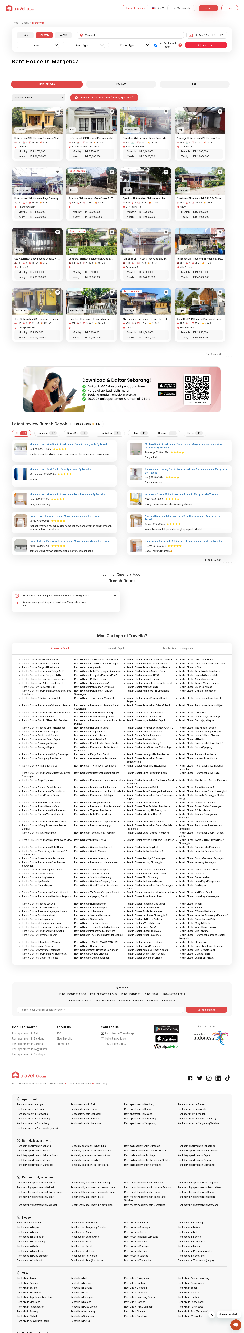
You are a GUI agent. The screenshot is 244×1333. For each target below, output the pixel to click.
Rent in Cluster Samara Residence (92, 915)
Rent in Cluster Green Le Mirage (195, 687)
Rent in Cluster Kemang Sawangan (197, 862)
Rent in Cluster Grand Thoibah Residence (96, 885)
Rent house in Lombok (190, 1246)
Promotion (62, 1043)
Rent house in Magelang (30, 1251)
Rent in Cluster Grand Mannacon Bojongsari (202, 858)
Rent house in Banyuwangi (31, 1241)
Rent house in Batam (82, 1241)
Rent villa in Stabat (27, 1316)
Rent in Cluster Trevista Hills (141, 739)
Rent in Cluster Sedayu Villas (89, 919)
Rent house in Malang (82, 1251)
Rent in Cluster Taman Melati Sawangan (200, 806)
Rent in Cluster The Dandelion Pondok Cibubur (98, 934)
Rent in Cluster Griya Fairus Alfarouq (93, 712)
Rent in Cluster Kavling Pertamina (92, 802)
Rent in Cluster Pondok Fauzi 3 (38, 716)
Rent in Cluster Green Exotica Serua (145, 821)
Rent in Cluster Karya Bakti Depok (92, 754)
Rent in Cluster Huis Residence (90, 903)
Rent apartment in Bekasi (30, 1109)
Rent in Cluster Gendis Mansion (90, 851)
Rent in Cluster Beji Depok (192, 885)
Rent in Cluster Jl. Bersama (88, 911)
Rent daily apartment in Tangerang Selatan (147, 1160)
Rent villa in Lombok (188, 1297)
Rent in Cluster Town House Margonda (94, 698)
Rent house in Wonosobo (137, 1260)
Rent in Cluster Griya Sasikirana (90, 735)
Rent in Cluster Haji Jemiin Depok (91, 727)
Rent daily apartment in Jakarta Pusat (91, 1155)
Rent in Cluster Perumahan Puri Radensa (44, 810)
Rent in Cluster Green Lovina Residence (43, 858)
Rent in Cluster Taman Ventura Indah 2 (42, 814)
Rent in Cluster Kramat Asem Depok (41, 739)
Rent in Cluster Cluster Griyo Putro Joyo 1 (200, 716)
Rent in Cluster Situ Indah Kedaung (92, 877)
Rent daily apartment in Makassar (35, 1164)
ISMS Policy (101, 1083)
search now (206, 45)
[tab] (66, 595)
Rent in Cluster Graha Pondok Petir (197, 919)
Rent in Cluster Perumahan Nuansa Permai (149, 659)
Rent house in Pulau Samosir (32, 1255)
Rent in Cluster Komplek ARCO (143, 675)
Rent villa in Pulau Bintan (84, 1306)
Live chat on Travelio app (118, 1033)
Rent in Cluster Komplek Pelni (142, 787)
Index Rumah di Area (80, 1000)
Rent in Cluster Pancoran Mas (38, 873)
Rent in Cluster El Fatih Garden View (41, 802)
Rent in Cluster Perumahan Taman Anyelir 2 (150, 727)
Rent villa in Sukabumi (82, 1316)
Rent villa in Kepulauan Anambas (34, 1297)
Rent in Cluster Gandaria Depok (90, 907)
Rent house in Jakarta (136, 1222)
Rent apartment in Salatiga (85, 1118)
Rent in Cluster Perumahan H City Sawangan (45, 754)
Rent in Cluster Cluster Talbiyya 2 (144, 931)
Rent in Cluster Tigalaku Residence (92, 810)
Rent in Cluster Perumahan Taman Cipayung (45, 927)
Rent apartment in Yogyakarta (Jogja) (37, 1128)
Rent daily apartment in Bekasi (33, 1150)
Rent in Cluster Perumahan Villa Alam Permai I (46, 705)
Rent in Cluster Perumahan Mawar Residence (46, 712)
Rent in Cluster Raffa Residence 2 (92, 679)
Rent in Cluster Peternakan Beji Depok (94, 716)
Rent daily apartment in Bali (85, 1160)
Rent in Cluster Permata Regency (39, 934)
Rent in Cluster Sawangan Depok (39, 743)
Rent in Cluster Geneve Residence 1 (93, 847)
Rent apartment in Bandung (28, 1038)
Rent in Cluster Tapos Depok (37, 885)
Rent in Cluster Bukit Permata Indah (93, 814)
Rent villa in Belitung (81, 1287)
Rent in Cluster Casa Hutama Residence (148, 832)
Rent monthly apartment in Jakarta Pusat (93, 1192)
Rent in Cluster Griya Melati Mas (39, 832)
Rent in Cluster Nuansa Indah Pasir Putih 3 (201, 743)
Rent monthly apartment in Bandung (90, 1182)
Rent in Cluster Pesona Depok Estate (41, 787)
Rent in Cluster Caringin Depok (38, 747)
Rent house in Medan (135, 1251)
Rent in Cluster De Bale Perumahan (197, 690)
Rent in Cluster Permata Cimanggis (93, 825)
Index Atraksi (151, 993)
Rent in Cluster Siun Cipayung (142, 877)
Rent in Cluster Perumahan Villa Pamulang (44, 821)
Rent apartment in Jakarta (27, 1043)
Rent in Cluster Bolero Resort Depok (146, 953)
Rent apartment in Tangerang (140, 1123)
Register (208, 8)
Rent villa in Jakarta (188, 1292)
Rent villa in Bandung (28, 1283)
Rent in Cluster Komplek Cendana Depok (200, 851)
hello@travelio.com (114, 1038)
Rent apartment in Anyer (30, 1104)
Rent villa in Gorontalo (135, 1292)
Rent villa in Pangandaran (30, 1306)
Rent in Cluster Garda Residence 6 (145, 911)
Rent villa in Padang (134, 1302)
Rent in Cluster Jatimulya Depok (91, 869)
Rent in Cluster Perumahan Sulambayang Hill (203, 791)
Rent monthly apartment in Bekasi (35, 1187)
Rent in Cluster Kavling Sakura (38, 877)
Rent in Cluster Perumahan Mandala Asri (96, 862)
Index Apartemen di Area (103, 993)
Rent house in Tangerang (84, 1222)
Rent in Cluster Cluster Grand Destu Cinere (96, 773)
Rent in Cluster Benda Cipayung (195, 747)
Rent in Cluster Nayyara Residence (145, 942)
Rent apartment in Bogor (84, 1109)
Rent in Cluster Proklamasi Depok (144, 881)
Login (229, 8)
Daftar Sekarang (206, 1009)
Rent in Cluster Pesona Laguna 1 (39, 903)
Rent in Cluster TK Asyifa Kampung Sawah (96, 892)
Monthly (44, 35)
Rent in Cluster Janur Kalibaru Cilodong (199, 735)
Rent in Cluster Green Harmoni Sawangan (96, 663)
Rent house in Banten (189, 1236)
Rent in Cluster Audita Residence (196, 679)
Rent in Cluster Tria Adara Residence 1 (42, 683)
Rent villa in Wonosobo (190, 1316)
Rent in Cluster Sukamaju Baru (195, 877)
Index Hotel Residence (131, 1000)
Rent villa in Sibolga (134, 1311)
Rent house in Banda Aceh (85, 1236)
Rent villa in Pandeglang (191, 1302)
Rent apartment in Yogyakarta (29, 1049)
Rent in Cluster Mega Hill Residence (40, 667)
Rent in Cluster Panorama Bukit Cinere (94, 931)
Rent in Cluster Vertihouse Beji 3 (144, 907)
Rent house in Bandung (190, 1222)
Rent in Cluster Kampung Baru (90, 731)
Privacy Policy (56, 1083)
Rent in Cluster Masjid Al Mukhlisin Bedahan (45, 720)
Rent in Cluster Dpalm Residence (144, 679)
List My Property (181, 8)
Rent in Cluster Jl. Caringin (193, 942)
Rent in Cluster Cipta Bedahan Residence (148, 806)
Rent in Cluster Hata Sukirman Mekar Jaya (149, 747)
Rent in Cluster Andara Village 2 (91, 953)
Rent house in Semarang (191, 1255)
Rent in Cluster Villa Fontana (194, 931)
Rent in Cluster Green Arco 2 (142, 927)
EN (159, 7)
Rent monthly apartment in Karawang (198, 1205)
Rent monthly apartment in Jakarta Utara (93, 1187)
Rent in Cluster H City (190, 667)
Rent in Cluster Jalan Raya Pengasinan (199, 881)
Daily (25, 35)
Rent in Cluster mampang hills (142, 687)
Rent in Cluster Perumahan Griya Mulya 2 (148, 705)
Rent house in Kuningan (136, 1246)
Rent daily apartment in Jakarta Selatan (145, 1150)
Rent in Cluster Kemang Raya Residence (43, 679)
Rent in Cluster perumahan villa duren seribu (150, 892)
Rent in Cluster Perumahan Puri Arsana (43, 931)
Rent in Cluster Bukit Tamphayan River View (97, 671)
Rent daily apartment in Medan (33, 1160)
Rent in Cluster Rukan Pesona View (40, 806)
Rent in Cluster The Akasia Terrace (197, 727)
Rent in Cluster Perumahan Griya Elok (94, 687)
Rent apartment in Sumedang (33, 1123)
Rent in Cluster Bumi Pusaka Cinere (41, 795)
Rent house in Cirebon (28, 1246)
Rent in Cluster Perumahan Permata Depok (150, 683)
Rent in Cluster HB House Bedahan (145, 919)
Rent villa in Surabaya (135, 1316)
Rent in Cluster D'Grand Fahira (194, 953)
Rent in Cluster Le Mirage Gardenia (197, 802)
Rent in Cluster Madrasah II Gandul (40, 735)
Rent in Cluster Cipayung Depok (91, 896)
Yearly (63, 35)
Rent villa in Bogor (187, 1287)
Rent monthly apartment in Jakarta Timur (39, 1192)
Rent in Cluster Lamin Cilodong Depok (199, 869)
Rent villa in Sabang (27, 1311)
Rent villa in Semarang (83, 1311)
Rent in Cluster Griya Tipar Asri (38, 780)
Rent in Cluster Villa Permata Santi (197, 950)
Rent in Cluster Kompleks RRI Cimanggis (148, 690)
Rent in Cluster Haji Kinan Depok (195, 892)
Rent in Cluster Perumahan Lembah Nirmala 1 (98, 791)
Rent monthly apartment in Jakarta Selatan (147, 1187)
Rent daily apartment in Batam (194, 1160)
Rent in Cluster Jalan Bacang (37, 946)
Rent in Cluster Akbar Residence (144, 934)
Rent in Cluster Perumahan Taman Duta (43, 791)
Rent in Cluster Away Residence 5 (197, 787)
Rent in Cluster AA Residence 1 (195, 810)
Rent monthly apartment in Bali (87, 1196)
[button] (66, 595)
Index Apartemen (130, 993)
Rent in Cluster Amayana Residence (41, 950)
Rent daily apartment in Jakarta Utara (91, 1150)
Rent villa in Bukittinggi (29, 1292)
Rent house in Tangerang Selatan (89, 1227)
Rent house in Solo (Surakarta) (87, 1260)
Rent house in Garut (81, 1246)
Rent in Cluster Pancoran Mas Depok (146, 903)
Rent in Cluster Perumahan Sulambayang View (47, 840)
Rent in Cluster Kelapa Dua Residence (146, 765)
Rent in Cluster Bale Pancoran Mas (145, 716)
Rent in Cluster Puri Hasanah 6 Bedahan (95, 787)
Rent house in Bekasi (189, 1227)
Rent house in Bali (187, 1232)
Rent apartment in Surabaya (28, 1054)
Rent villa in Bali (79, 1278)
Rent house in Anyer (135, 1232)
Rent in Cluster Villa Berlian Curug (39, 765)
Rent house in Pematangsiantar (195, 1251)
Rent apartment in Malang (138, 1113)
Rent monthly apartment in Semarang (144, 1205)
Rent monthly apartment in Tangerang (198, 1182)
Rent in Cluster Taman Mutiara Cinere (199, 683)
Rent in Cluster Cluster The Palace (40, 957)
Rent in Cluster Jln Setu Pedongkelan (146, 869)
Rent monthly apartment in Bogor (142, 1192)
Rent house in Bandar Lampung (141, 1236)
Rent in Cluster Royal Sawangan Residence (149, 791)
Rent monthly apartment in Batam (196, 1196)
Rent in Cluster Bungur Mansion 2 (92, 683)
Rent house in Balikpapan (30, 1236)
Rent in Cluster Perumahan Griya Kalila (199, 773)
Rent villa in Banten (134, 1283)
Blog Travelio (64, 1038)
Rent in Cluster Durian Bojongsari (144, 735)
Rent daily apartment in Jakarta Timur (37, 1155)
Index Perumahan (105, 1000)
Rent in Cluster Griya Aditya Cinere (197, 659)
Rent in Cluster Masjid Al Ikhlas (195, 923)
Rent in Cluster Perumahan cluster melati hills (98, 780)
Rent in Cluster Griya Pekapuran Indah (147, 773)
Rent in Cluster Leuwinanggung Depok (42, 869)
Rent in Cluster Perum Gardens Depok (147, 671)
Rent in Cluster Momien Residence (40, 659)
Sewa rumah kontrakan (29, 1222)
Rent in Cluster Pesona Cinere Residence (43, 727)
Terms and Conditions (79, 1083)
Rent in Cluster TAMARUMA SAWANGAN (96, 942)
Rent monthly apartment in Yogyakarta (92, 1205)
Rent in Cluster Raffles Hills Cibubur (40, 663)
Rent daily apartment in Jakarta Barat (198, 1150)
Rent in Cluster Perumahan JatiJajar (93, 795)
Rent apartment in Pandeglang (33, 1118)
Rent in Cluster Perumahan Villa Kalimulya (44, 953)
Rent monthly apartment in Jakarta (36, 1182)
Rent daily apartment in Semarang (142, 1164)
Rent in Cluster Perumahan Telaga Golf (43, 671)
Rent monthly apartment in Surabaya (144, 1182)
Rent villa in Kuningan (82, 1297)
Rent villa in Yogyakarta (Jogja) (33, 1321)
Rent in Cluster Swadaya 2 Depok (91, 873)
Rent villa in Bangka (81, 1283)
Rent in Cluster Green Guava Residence (95, 758)
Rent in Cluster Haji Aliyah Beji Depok (146, 720)
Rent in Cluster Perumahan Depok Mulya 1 (96, 821)
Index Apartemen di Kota (72, 993)
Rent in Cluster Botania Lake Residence (199, 847)
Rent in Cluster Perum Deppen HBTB (41, 675)
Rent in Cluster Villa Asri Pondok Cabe (42, 698)
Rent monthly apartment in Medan (35, 1196)
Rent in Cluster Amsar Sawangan (144, 731)
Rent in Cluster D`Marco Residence (197, 911)
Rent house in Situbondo (30, 1260)
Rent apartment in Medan (192, 1113)
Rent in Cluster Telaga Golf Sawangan (147, 663)
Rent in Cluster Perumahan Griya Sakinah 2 (45, 892)
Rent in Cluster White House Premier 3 (199, 927)
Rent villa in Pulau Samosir (138, 1306)
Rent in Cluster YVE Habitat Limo (144, 923)
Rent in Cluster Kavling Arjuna (37, 919)
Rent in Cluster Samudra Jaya (90, 946)
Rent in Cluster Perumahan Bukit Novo (42, 847)
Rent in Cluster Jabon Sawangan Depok (200, 731)
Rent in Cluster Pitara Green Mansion (41, 942)
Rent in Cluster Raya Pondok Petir (144, 896)
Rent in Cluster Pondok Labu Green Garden (96, 743)
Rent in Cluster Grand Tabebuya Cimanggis (201, 946)
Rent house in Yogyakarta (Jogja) (196, 1260)
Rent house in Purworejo (84, 1255)
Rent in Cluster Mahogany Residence (41, 758)
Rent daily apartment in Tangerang (196, 1146)
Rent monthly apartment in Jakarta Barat (200, 1187)
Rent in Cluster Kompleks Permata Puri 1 (95, 675)
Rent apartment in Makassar (86, 1113)
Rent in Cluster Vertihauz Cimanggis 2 (147, 915)
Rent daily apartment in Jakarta (34, 1146)
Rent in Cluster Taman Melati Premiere (95, 832)
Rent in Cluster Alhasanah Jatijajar (40, 731)
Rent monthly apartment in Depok (196, 1192)
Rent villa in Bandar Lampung (193, 1278)
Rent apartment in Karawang (32, 1113)
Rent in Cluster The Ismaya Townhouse (95, 765)
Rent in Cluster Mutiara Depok (90, 840)
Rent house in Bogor (28, 1232)
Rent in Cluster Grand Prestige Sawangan (96, 950)
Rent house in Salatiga (136, 1255)
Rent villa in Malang (81, 1302)
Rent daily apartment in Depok (194, 1155)
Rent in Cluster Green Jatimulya (91, 858)
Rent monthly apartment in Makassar (37, 1205)
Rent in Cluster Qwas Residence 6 (144, 946)
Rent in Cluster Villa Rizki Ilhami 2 (144, 814)
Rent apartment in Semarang (140, 1118)
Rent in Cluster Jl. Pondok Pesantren (41, 923)
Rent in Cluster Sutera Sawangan (92, 957)
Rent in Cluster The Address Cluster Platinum (203, 780)
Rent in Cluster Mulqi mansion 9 (39, 915)
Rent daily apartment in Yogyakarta (90, 1164)
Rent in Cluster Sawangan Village (144, 957)
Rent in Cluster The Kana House (91, 923)
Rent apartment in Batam (191, 1104)
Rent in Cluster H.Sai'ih (191, 907)
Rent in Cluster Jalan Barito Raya (196, 957)
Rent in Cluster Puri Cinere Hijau (143, 802)
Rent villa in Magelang (28, 1302)
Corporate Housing (135, 8)
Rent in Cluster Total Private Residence (199, 671)
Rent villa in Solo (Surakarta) (193, 1311)
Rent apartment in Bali (25, 1033)
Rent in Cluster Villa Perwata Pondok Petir (96, 659)
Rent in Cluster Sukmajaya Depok (196, 720)
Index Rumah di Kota (174, 993)
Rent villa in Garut (80, 1292)
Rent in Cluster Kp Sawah (35, 881)
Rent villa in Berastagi (135, 1287)
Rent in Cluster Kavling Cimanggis (144, 862)
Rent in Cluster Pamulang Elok (143, 847)
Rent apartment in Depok (137, 1109)
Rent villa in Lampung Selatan (140, 1297)
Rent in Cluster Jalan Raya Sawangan (199, 896)
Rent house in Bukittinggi (191, 1241)
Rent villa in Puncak (81, 1321)
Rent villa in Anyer (26, 1278)
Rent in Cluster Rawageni (192, 712)
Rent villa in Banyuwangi (191, 1283)
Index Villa (152, 1000)
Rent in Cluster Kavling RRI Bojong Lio (146, 810)
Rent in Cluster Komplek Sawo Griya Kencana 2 (203, 915)
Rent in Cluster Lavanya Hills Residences (148, 754)
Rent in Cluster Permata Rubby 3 (144, 743)
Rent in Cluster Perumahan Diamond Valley (202, 663)
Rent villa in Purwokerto (190, 1306)
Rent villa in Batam (27, 1287)
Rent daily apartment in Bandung (88, 1146)
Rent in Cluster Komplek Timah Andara (147, 950)
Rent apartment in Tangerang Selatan (198, 1123)
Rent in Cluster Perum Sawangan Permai (148, 667)
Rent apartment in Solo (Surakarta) (197, 1118)
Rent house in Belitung (136, 1241)
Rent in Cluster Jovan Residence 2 (145, 712)
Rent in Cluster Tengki (190, 903)
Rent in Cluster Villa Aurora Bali (38, 687)
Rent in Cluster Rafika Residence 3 (145, 851)
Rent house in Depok (28, 1227)
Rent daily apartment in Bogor (140, 1155)
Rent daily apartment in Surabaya (142, 1146)
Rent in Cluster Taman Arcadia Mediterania (97, 927)
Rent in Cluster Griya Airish (88, 667)
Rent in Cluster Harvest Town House (198, 758)
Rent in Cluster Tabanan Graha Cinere (147, 873)
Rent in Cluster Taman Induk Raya (40, 907)
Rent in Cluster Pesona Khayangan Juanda (44, 911)
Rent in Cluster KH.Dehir (191, 739)
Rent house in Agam (82, 1232)
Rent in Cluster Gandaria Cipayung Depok (96, 881)
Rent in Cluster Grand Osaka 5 (90, 739)
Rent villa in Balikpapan (136, 1278)
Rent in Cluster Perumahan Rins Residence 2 (98, 806)
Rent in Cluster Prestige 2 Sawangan (146, 858)
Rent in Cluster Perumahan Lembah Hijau (201, 705)
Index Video (168, 1000)
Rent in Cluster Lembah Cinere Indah (198, 675)
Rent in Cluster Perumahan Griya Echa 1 (200, 698)
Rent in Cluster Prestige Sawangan (197, 821)
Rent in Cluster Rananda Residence (197, 754)
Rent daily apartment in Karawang (196, 1164)
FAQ (59, 1033)
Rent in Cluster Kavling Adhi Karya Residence (150, 840)
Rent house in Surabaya (137, 1227)
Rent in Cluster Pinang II (191, 873)
